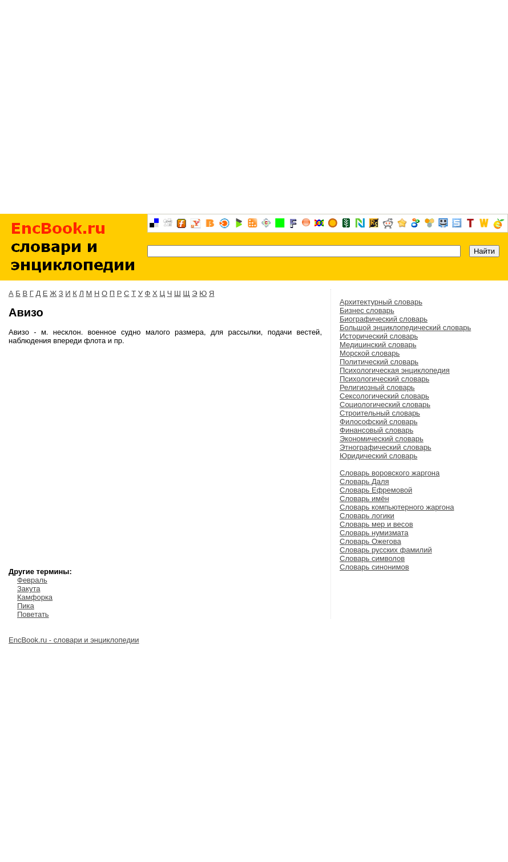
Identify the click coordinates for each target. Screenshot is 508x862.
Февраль (32, 580)
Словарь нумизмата (374, 532)
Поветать (33, 614)
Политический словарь (379, 361)
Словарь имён (364, 498)
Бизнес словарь (367, 310)
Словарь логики (367, 515)
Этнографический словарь (386, 447)
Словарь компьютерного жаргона (397, 507)
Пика (25, 605)
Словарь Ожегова (370, 541)
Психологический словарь (384, 379)
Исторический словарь (379, 336)
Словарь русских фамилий (386, 550)
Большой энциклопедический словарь (405, 327)
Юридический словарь (378, 456)
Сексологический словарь (384, 396)
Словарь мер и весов (376, 524)
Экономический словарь (382, 438)
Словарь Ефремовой (376, 490)
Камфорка (35, 597)
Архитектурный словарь (381, 302)
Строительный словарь (380, 413)
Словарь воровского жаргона (390, 473)
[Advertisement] (254, 107)
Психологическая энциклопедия (395, 370)
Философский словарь (378, 421)
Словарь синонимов (374, 567)
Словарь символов (372, 558)
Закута (28, 588)
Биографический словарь (384, 319)
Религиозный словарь (377, 387)
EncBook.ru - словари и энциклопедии (74, 640)
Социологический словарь (385, 404)
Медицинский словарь (378, 344)
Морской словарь (370, 353)
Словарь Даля (364, 481)
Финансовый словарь (376, 430)
